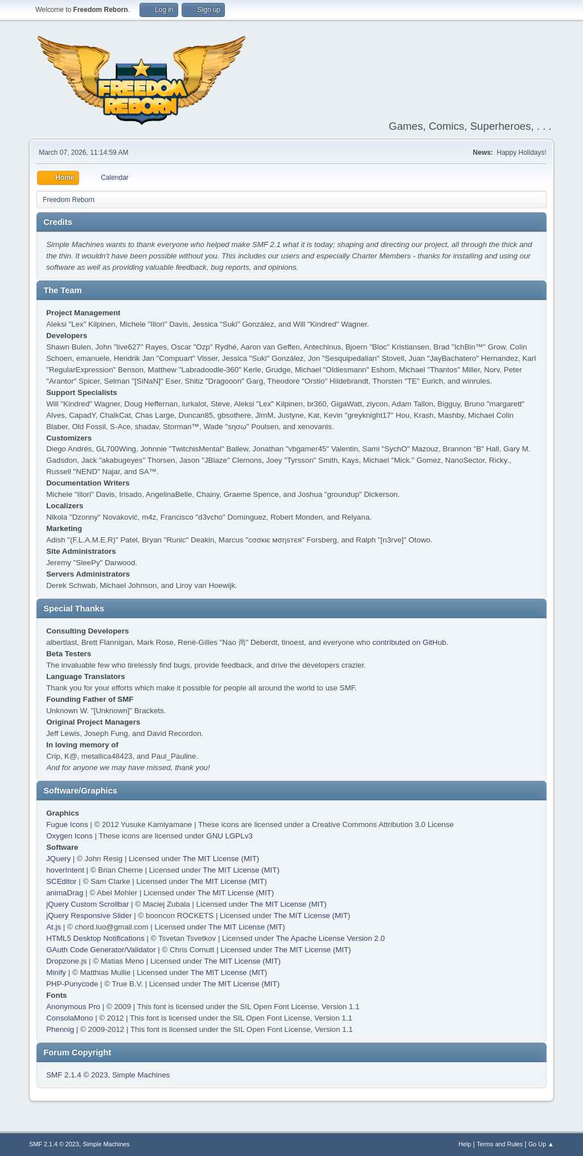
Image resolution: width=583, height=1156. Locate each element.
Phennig (60, 1029)
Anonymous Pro (73, 1006)
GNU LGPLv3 (229, 836)
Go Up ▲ (541, 1144)
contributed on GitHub (409, 642)
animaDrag (64, 892)
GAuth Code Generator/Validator (100, 949)
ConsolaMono (69, 1018)
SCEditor (61, 881)
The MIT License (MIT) (221, 858)
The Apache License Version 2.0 (330, 938)
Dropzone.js (66, 961)
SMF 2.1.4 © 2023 (77, 1075)
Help (464, 1144)
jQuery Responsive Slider (89, 915)
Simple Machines (141, 1075)
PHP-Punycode (72, 984)
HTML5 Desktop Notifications (95, 938)
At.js (53, 927)
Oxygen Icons (69, 836)
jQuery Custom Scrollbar (87, 904)
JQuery (58, 858)
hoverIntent (65, 870)
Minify (56, 972)
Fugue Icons (67, 824)
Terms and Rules (500, 1144)
